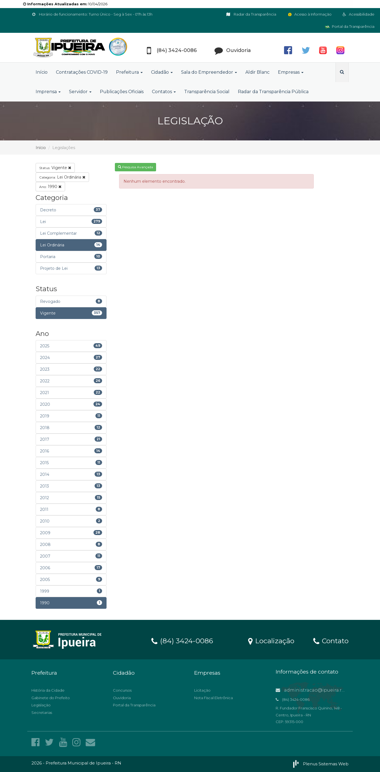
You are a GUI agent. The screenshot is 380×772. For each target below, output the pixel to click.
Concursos (122, 690)
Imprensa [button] (48, 91)
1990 (50, 186)
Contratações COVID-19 (82, 72)
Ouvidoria (122, 698)
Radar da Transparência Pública (273, 91)
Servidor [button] (80, 91)
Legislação (41, 705)
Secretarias (41, 712)
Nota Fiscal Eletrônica (213, 698)
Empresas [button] (290, 72)
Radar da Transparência (251, 14)
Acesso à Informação (309, 14)
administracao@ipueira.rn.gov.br (318, 690)
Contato (331, 640)
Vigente (55, 167)
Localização (271, 640)
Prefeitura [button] (129, 72)
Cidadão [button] (162, 72)
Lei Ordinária (62, 177)
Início (42, 72)
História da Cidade (48, 690)
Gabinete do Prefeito (50, 698)
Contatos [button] (164, 91)
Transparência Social (207, 91)
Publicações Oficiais (122, 91)
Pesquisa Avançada (135, 167)
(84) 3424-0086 (182, 640)
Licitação (202, 690)
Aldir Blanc (257, 72)
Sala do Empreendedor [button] (209, 72)
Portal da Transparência (349, 26)
